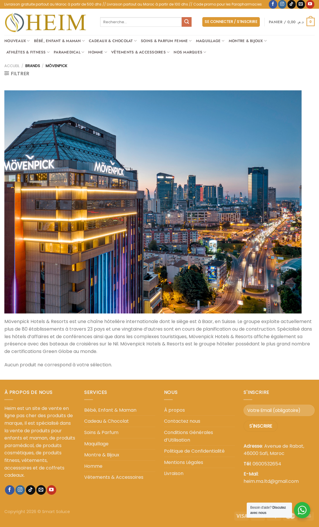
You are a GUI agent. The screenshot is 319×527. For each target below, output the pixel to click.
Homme (97, 52)
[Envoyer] (187, 22)
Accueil (11, 65)
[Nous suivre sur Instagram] (282, 4)
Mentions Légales (183, 462)
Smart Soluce (56, 512)
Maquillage (210, 41)
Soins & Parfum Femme (166, 41)
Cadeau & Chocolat (106, 421)
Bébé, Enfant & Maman (59, 41)
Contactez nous (182, 421)
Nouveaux (17, 41)
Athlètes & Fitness (28, 52)
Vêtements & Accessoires (140, 52)
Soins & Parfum (101, 432)
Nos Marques (190, 52)
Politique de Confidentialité (194, 451)
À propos (174, 410)
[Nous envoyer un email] (301, 4)
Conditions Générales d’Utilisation (188, 436)
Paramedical (69, 52)
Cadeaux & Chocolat (113, 41)
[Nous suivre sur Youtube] (310, 4)
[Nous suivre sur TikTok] (291, 4)
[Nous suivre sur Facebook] (273, 4)
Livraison (173, 473)
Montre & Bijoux (248, 41)
